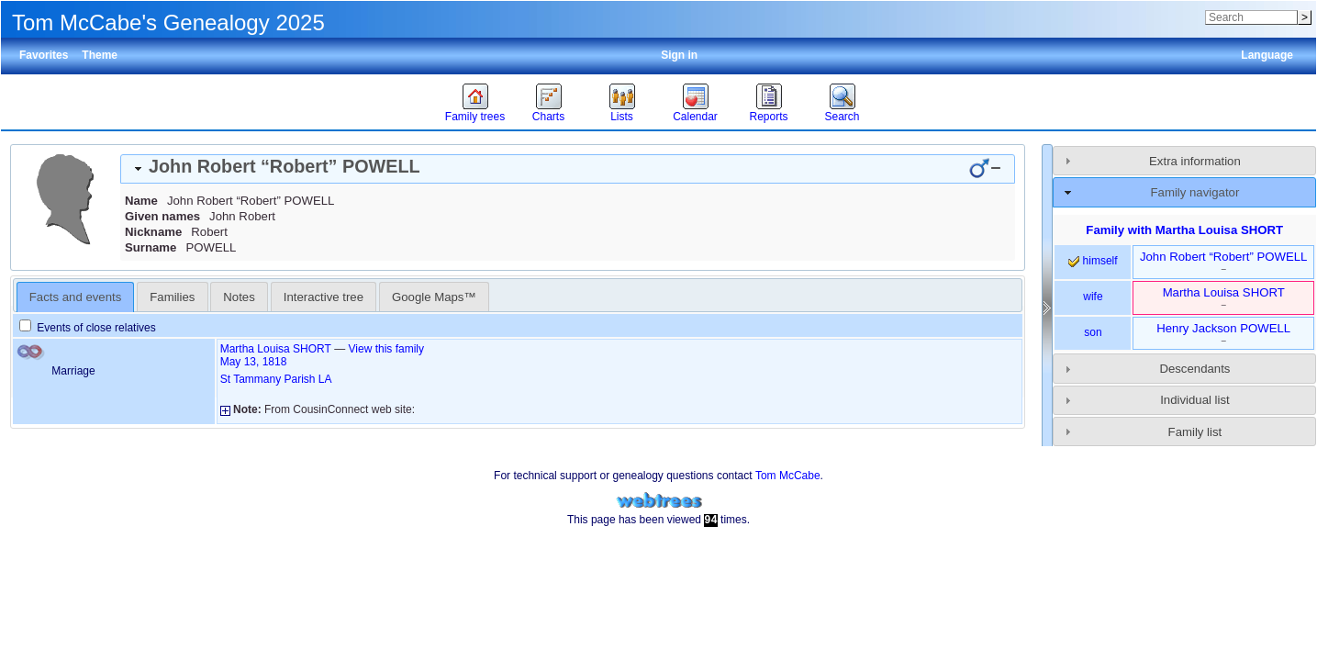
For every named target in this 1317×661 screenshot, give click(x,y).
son (1092, 332)
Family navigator (1195, 192)
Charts (548, 116)
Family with (1184, 230)
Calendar (695, 116)
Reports (768, 116)
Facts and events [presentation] (75, 297)
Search (841, 116)
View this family (386, 348)
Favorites (43, 55)
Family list (1195, 432)
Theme (99, 55)
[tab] (567, 169)
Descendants (1194, 368)
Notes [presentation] (238, 297)
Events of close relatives (87, 327)
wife (1092, 296)
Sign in (679, 55)
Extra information (1195, 161)
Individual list (1195, 400)
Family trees (475, 116)
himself (1092, 260)
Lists (621, 116)
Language (1267, 55)
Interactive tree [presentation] (323, 297)
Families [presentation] (172, 297)
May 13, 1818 (253, 361)
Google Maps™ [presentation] (434, 297)
